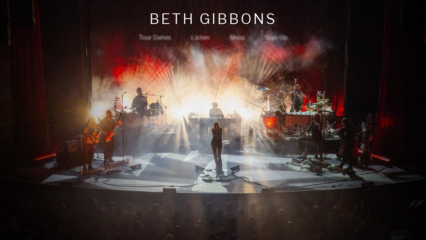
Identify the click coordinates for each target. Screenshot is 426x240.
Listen (200, 37)
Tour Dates (154, 37)
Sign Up (276, 37)
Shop (237, 37)
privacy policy (213, 230)
